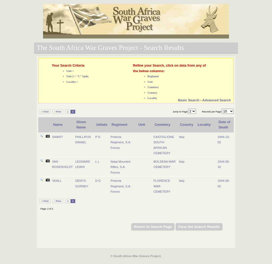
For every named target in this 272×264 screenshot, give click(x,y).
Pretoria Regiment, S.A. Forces (120, 142)
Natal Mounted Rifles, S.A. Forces (120, 167)
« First (45, 111)
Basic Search (188, 100)
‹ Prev (57, 111)
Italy (182, 137)
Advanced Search (216, 100)
